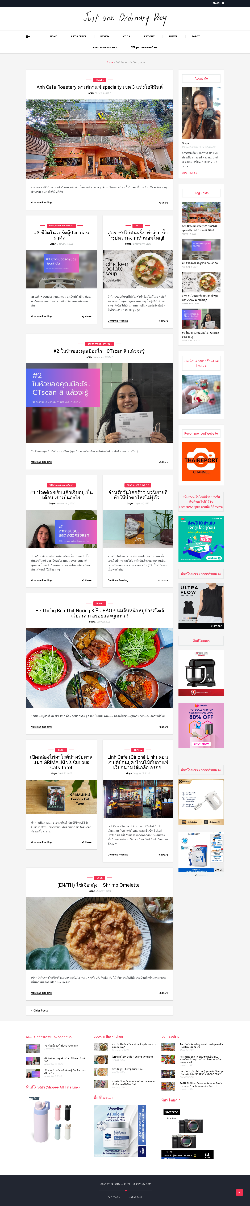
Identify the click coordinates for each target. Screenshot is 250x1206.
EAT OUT (149, 36)
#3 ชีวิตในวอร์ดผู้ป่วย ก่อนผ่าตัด (61, 235)
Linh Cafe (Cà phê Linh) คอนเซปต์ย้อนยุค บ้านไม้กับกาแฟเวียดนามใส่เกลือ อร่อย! (137, 762)
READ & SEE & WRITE (105, 47)
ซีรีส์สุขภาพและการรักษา (144, 47)
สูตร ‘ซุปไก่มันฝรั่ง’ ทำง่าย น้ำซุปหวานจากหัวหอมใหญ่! (138, 235)
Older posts (39, 1010)
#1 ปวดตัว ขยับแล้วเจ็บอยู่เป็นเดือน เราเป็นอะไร (61, 495)
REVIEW (104, 36)
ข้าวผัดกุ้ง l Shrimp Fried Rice (127, 1069)
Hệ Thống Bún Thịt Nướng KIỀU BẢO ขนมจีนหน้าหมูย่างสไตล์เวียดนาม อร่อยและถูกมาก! (99, 613)
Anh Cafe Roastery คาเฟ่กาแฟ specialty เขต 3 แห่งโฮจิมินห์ (99, 87)
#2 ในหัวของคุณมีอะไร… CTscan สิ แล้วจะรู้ (99, 351)
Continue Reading (41, 202)
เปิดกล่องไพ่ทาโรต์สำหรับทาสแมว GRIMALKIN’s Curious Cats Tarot (61, 762)
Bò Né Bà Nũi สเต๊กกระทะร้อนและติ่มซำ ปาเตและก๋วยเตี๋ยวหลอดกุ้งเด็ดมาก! (201, 1085)
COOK (126, 36)
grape (91, 93)
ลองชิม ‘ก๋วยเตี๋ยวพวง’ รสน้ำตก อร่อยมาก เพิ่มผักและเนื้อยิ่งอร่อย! (133, 1083)
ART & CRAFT (78, 36)
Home (53, 36)
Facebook (114, 1197)
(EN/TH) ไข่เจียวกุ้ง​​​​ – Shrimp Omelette (99, 885)
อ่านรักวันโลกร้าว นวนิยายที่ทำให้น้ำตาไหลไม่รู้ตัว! (138, 495)
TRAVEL (173, 36)
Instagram (135, 1197)
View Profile (189, 173)
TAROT (195, 36)
